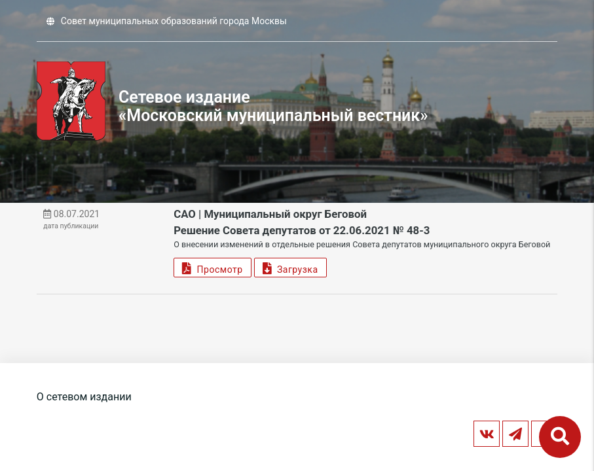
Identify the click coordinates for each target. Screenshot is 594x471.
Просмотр (212, 267)
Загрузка (290, 267)
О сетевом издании (84, 397)
